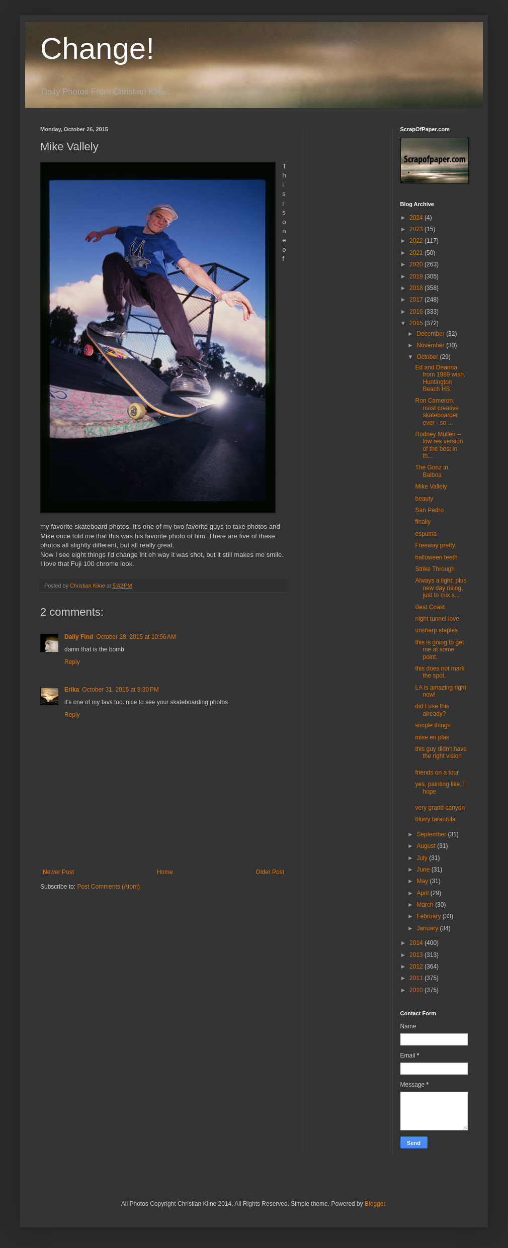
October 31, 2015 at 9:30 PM (120, 689)
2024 (417, 217)
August (426, 845)
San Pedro (429, 510)
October (428, 356)
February (429, 916)
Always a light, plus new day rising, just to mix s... (440, 588)
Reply (72, 661)
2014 (417, 942)
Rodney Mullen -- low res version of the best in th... (439, 445)
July (422, 857)
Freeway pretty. (435, 545)
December (431, 333)
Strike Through (435, 568)
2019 (417, 276)
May (423, 881)
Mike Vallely (431, 486)
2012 (417, 966)
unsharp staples (436, 630)
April (423, 893)
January (428, 928)
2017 (417, 299)
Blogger (375, 1203)
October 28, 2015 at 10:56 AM (136, 636)
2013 (417, 954)
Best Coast (430, 607)
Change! (97, 48)
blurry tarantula (435, 819)
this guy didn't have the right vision (440, 752)
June (423, 869)
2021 (417, 252)
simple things (432, 725)
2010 (417, 990)
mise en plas (432, 737)
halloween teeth (436, 557)
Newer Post (58, 872)
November (431, 345)
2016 (417, 311)
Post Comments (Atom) (108, 886)
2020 (417, 264)
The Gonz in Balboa (431, 471)
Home (165, 872)
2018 (417, 288)
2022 (417, 240)
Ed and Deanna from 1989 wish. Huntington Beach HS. (440, 378)
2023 (417, 229)
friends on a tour (437, 772)
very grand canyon (440, 807)
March (425, 904)
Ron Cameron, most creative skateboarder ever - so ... (436, 411)
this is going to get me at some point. (439, 649)
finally (423, 521)
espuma (426, 533)
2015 (417, 323)
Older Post (270, 872)
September (432, 834)
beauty (424, 498)
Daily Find (78, 636)
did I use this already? (432, 710)
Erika (71, 689)
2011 (417, 978)
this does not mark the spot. (439, 672)
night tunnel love (437, 618)
